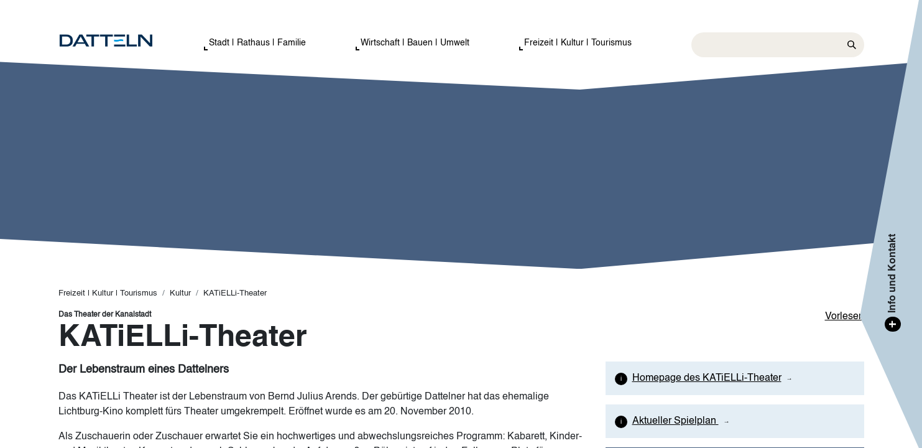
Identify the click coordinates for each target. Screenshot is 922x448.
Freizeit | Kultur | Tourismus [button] (578, 43)
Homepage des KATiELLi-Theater (706, 378)
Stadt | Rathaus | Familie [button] (257, 43)
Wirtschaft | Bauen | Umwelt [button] (415, 43)
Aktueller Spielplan (675, 421)
